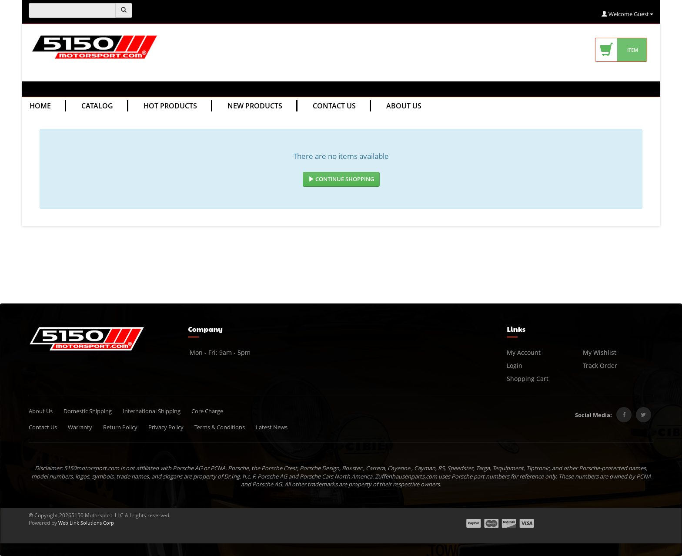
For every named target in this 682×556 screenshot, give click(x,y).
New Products (254, 106)
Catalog (97, 106)
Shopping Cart (527, 378)
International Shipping (152, 411)
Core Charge (207, 411)
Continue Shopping (341, 179)
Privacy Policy (166, 427)
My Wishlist (599, 352)
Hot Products (170, 106)
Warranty (80, 427)
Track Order (600, 365)
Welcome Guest (627, 14)
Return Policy (120, 427)
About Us (403, 106)
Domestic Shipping (88, 411)
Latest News (272, 427)
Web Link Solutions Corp (86, 522)
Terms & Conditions (219, 427)
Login (514, 365)
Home (40, 106)
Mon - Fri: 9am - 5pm (219, 352)
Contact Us (334, 106)
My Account (524, 352)
